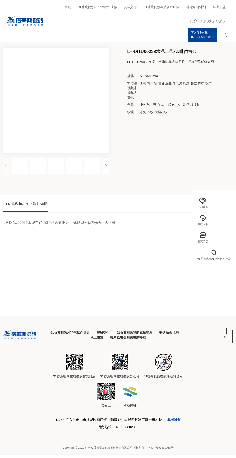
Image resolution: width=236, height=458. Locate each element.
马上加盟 (219, 7)
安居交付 (130, 7)
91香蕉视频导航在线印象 (162, 7)
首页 (68, 7)
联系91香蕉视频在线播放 (208, 21)
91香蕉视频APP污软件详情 (25, 204)
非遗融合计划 (196, 7)
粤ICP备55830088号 (160, 451)
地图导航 (178, 422)
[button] (106, 165)
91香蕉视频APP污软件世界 (97, 7)
